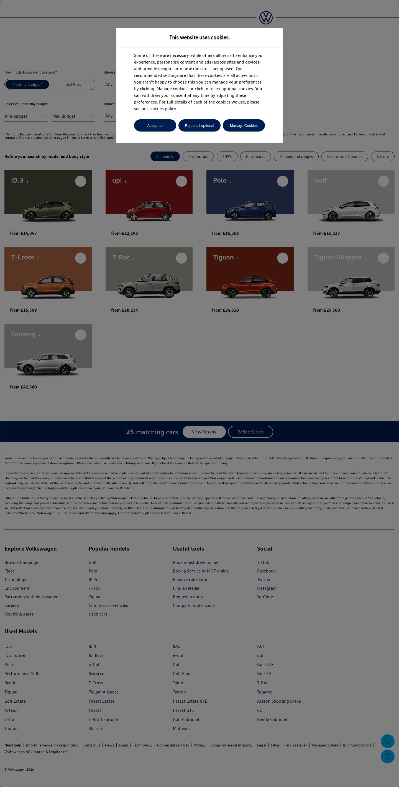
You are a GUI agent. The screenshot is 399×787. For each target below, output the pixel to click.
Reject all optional (199, 125)
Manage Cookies (244, 125)
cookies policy (162, 108)
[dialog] (199, 393)
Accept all (155, 125)
